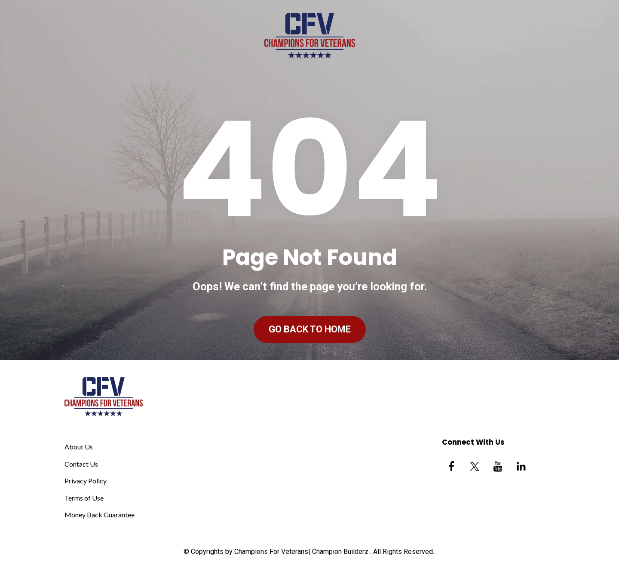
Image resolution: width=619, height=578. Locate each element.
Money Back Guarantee (99, 514)
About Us (78, 447)
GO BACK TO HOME (310, 329)
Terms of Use (84, 498)
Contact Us (81, 464)
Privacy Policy (85, 481)
